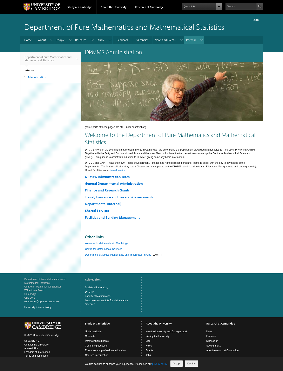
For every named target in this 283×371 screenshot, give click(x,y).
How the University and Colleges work (166, 331)
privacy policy (159, 364)
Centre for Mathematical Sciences (103, 249)
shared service (117, 170)
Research (80, 40)
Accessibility (31, 348)
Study (100, 40)
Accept (176, 363)
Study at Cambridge (79, 7)
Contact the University (36, 344)
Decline (191, 363)
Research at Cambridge (149, 7)
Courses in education (96, 355)
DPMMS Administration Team (107, 176)
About (42, 40)
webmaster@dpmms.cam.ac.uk (41, 301)
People (60, 40)
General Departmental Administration (114, 183)
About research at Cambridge (222, 350)
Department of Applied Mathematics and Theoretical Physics (118, 254)
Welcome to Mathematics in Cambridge (106, 243)
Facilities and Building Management (112, 217)
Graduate (90, 336)
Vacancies (142, 40)
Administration (37, 77)
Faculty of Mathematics (97, 296)
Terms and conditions (36, 355)
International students (97, 341)
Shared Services (97, 210)
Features (211, 336)
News (149, 345)
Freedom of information (37, 352)
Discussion (212, 341)
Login (256, 20)
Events (149, 350)
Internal (191, 40)
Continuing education (96, 345)
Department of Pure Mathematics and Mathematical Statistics (124, 26)
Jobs (148, 355)
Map (148, 341)
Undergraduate (93, 331)
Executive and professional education (105, 350)
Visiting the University (157, 336)
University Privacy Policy (37, 307)
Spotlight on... (213, 345)
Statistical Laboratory (96, 287)
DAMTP (89, 291)
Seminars (122, 40)
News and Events (165, 40)
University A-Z (32, 341)
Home (28, 40)
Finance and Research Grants (107, 190)
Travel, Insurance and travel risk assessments (119, 197)
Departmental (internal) (103, 204)
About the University (114, 7)
